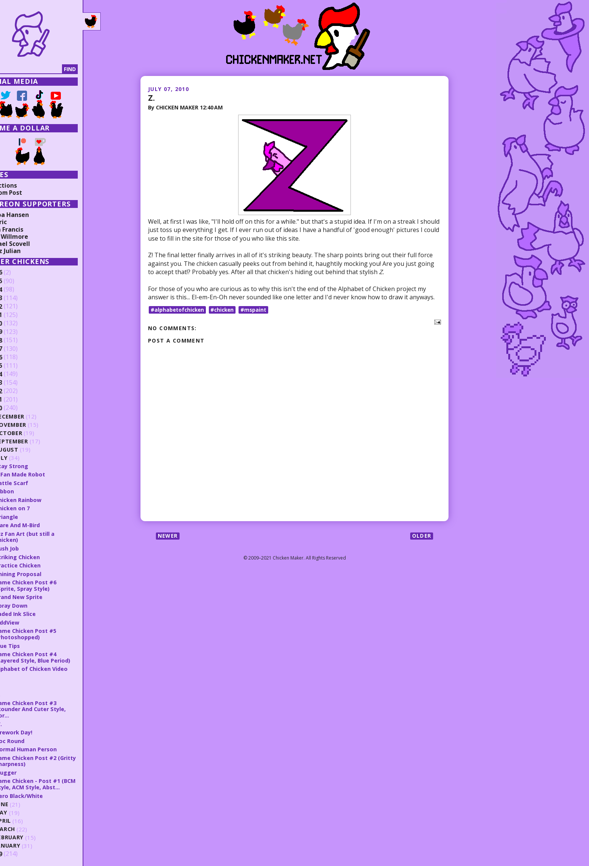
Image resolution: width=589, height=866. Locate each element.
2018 (17, 340)
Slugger (28, 768)
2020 (17, 323)
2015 (17, 365)
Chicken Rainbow (40, 499)
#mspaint (257, 309)
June (24, 800)
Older (421, 536)
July (24, 458)
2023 (17, 298)
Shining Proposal (40, 572)
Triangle (28, 516)
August (29, 449)
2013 (17, 382)
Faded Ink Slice (38, 612)
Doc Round (32, 737)
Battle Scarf (34, 482)
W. (20, 720)
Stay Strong (34, 466)
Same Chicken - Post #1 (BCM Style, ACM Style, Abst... (58, 780)
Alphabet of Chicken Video (54, 666)
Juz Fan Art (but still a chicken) (48, 536)
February (32, 833)
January (30, 842)
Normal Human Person (48, 745)
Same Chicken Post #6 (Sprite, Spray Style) (48, 584)
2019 (17, 332)
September (34, 441)
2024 (17, 289)
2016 (17, 357)
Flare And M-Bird (40, 524)
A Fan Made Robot (42, 474)
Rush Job (29, 547)
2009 (17, 849)
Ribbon (26, 490)
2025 (17, 281)
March (27, 825)
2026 (17, 272)
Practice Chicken (40, 564)
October (31, 433)
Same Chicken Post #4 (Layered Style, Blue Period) (56, 655)
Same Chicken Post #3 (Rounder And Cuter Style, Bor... (54, 706)
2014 (17, 374)
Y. (19, 683)
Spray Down (34, 603)
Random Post (25, 192)
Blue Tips (29, 643)
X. (19, 691)
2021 (17, 315)
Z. (151, 97)
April (25, 817)
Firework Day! (36, 729)
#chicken (225, 309)
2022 (17, 306)
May (23, 808)
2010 (17, 408)
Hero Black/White (41, 791)
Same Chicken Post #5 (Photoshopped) (48, 632)
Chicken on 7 (34, 507)
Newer (168, 536)
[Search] (45, 69)
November (33, 425)
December (32, 416)
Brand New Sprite (42, 595)
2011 (17, 399)
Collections (22, 185)
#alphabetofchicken (178, 309)
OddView (29, 620)
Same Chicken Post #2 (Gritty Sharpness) (48, 757)
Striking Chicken (40, 556)
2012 (17, 391)
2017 (17, 349)
